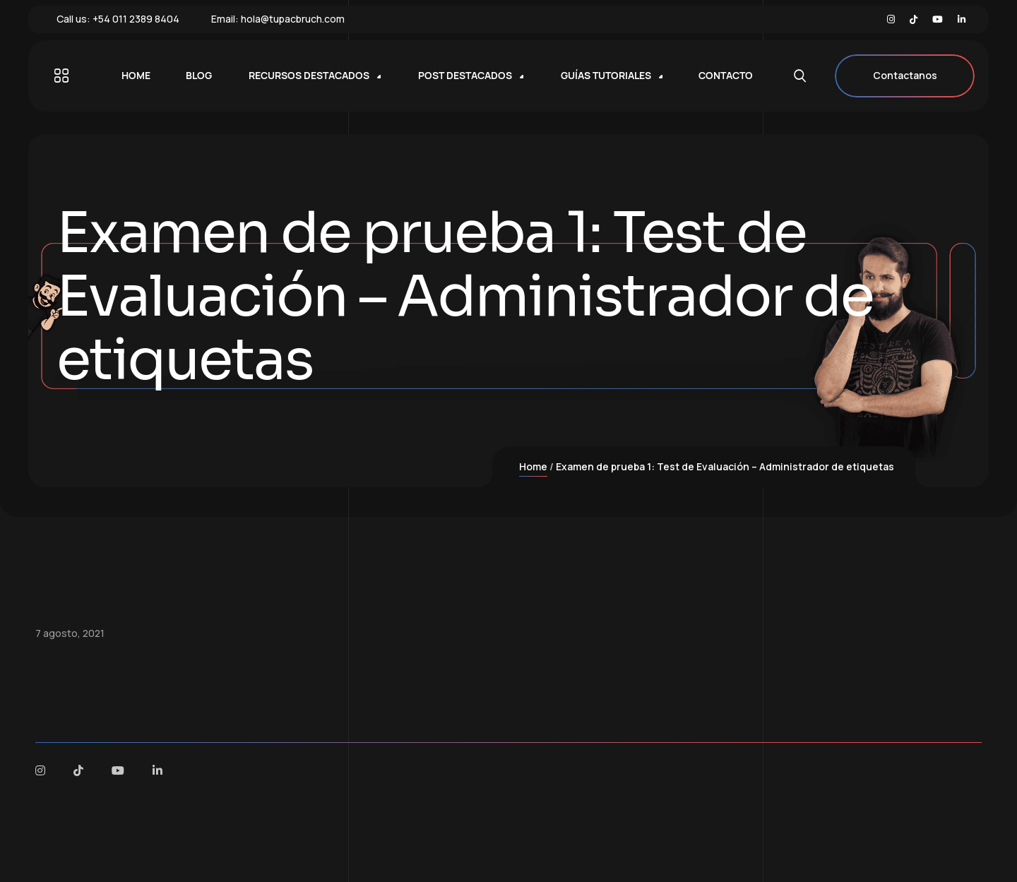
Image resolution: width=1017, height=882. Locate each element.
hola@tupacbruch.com (293, 18)
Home (533, 466)
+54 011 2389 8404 (136, 18)
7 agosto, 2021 (70, 633)
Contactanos (905, 75)
